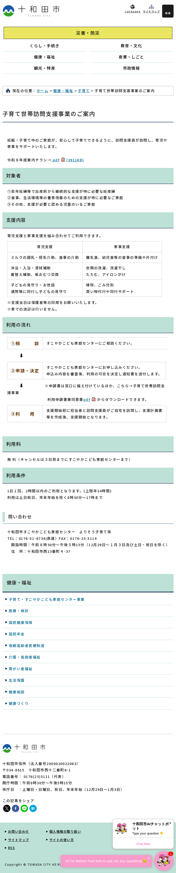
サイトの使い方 (61, 839)
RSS (11, 847)
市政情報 (131, 68)
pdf (89, 399)
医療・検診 (19, 610)
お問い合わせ (18, 831)
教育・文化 (131, 45)
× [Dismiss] (170, 823)
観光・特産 (44, 68)
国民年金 (17, 633)
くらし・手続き (44, 45)
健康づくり (19, 703)
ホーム (42, 90)
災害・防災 (88, 33)
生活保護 (17, 680)
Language (133, 11)
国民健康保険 (21, 622)
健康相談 (17, 691)
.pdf (67, 159)
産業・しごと (131, 57)
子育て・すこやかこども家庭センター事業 (47, 599)
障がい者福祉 (21, 668)
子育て (84, 90)
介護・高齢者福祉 (25, 657)
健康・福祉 (44, 57)
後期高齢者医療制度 (27, 645)
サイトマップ (151, 11)
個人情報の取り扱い (65, 831)
